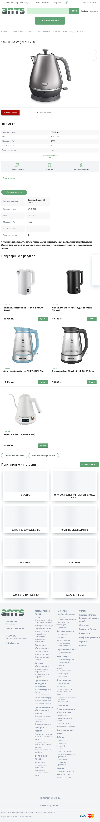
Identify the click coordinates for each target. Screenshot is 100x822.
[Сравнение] (96, 274)
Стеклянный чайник (14, 455)
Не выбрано (11, 624)
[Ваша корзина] (96, 258)
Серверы (25, 495)
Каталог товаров (48, 20)
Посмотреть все (89, 464)
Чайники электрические (43, 455)
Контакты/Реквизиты (50, 798)
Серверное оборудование (26, 530)
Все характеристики (50, 156)
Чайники (6, 305)
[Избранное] (96, 266)
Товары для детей (74, 595)
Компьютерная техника (25, 595)
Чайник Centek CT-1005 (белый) (19, 434)
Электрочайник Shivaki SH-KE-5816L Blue (23, 371)
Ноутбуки (74, 562)
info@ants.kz (58, 3)
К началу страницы (50, 805)
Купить (43, 319)
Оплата (85, 3)
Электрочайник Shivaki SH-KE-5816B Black (73, 371)
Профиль (84, 11)
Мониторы (26, 562)
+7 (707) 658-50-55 (44, 3)
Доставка (94, 11)
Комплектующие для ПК (74, 530)
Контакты (94, 3)
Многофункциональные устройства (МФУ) (74, 496)
